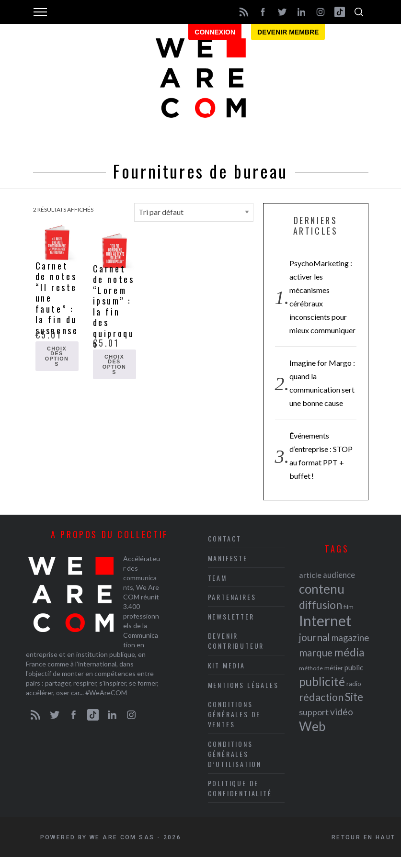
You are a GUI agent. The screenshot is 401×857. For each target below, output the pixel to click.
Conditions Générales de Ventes (234, 714)
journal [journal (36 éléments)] (314, 637)
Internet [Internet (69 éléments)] (325, 620)
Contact (225, 538)
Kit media (226, 665)
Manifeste (228, 558)
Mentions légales (243, 685)
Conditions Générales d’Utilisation (235, 754)
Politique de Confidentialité (240, 788)
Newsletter (231, 616)
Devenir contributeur (236, 641)
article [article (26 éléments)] (310, 574)
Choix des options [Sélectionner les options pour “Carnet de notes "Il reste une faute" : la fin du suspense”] (57, 356)
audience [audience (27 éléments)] (339, 575)
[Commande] (193, 212)
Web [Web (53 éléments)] (312, 726)
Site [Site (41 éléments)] (354, 696)
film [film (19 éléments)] (349, 606)
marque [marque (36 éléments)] (315, 652)
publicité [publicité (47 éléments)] (322, 681)
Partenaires (232, 597)
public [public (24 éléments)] (353, 667)
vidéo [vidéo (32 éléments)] (341, 711)
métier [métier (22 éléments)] (333, 668)
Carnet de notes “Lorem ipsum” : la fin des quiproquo (114, 306)
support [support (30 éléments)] (314, 712)
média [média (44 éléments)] (349, 652)
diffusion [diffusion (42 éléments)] (320, 604)
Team (217, 578)
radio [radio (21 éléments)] (353, 684)
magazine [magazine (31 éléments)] (350, 637)
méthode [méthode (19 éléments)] (311, 668)
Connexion (215, 32)
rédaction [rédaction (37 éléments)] (321, 697)
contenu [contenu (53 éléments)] (321, 589)
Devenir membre (288, 32)
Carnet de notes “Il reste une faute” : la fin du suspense (57, 298)
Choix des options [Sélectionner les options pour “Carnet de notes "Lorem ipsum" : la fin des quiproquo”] (114, 364)
